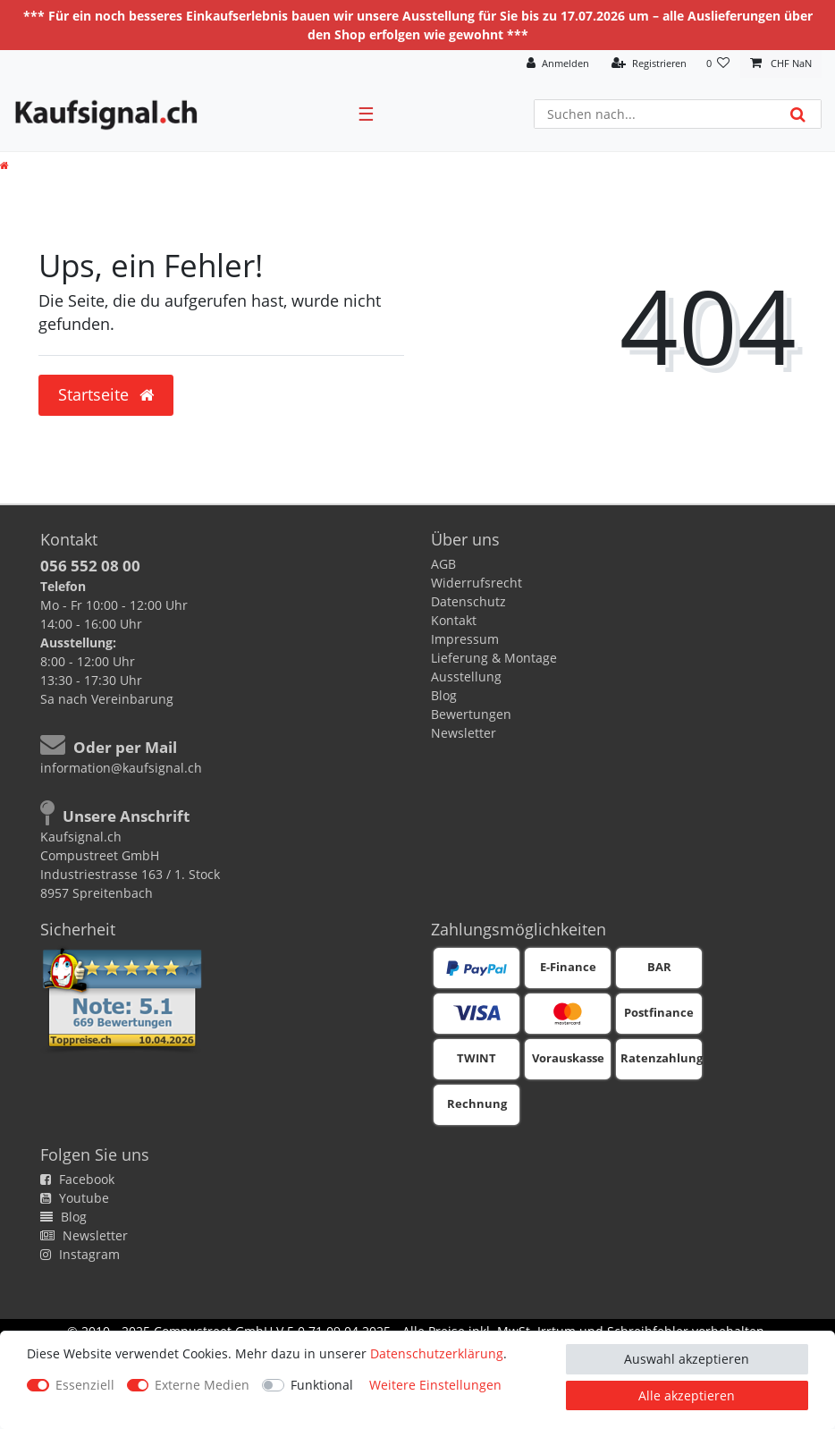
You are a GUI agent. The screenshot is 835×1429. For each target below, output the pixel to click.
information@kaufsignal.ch (121, 767)
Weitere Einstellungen (435, 1384)
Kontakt (454, 620)
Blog (444, 695)
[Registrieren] (649, 64)
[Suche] (798, 114)
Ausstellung (466, 676)
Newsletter (463, 732)
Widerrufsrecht (476, 582)
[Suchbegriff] (655, 114)
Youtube (74, 1197)
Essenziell (84, 1384)
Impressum (465, 638)
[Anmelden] (558, 64)
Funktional (322, 1384)
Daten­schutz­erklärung (436, 1353)
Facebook (77, 1179)
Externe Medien (202, 1384)
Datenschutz (468, 601)
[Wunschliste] (718, 64)
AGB (443, 563)
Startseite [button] (106, 394)
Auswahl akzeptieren (686, 1358)
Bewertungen (471, 714)
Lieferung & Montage (494, 657)
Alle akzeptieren (686, 1395)
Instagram (80, 1254)
